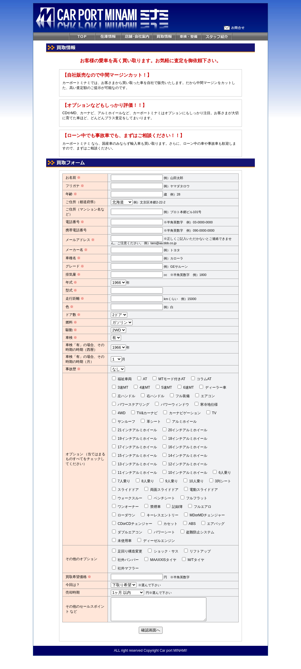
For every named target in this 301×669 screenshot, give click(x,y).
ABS (189, 523)
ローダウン (123, 515)
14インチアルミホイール (185, 455)
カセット (168, 523)
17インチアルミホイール (134, 446)
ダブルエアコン (127, 532)
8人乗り (145, 480)
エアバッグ (213, 523)
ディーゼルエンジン (156, 540)
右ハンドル (152, 395)
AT (142, 378)
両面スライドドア (161, 489)
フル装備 (180, 395)
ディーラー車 (212, 387)
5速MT (164, 387)
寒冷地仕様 (206, 404)
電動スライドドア (201, 489)
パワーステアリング (130, 404)
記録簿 (174, 506)
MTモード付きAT (169, 378)
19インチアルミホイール (134, 438)
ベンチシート (161, 498)
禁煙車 (152, 506)
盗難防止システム (197, 532)
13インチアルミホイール (134, 463)
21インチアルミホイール (134, 429)
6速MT (186, 387)
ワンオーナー (125, 506)
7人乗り (121, 480)
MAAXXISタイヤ (160, 559)
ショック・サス (163, 551)
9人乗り (169, 480)
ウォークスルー (127, 498)
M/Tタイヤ (193, 559)
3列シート (220, 480)
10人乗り (193, 480)
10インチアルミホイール (185, 472)
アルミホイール (181, 421)
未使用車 (122, 540)
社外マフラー (125, 568)
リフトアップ (197, 551)
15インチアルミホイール (134, 455)
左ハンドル (123, 395)
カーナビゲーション (181, 412)
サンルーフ (123, 421)
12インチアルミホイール (185, 463)
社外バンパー (125, 559)
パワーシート (161, 532)
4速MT (142, 387)
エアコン (205, 395)
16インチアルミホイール (185, 446)
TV (211, 412)
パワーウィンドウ (172, 404)
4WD (119, 412)
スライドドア (125, 489)
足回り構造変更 (127, 551)
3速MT (120, 387)
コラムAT (201, 378)
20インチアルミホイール (185, 429)
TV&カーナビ (144, 412)
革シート (150, 421)
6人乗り (222, 472)
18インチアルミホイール (185, 438)
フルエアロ (199, 506)
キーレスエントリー (159, 515)
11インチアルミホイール (134, 472)
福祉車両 (122, 378)
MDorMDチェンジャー (204, 515)
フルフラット (193, 498)
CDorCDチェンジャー (132, 523)
